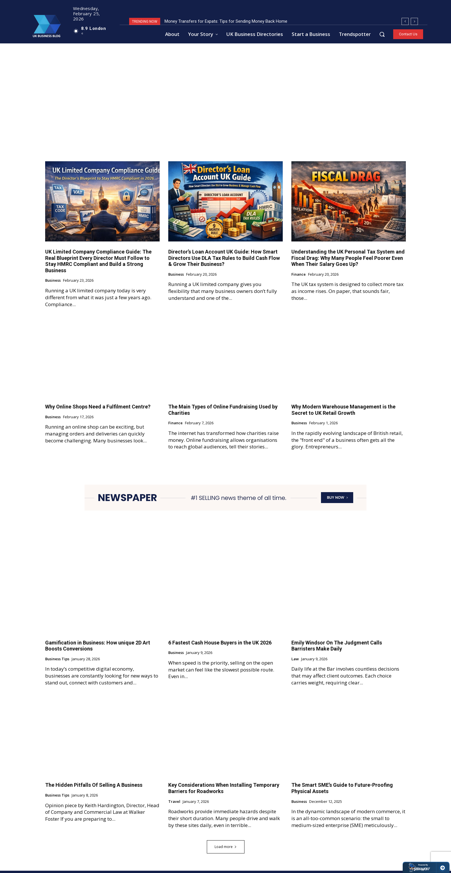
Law (295, 661)
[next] (414, 21)
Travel (174, 804)
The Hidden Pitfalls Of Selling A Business (93, 787)
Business (53, 283)
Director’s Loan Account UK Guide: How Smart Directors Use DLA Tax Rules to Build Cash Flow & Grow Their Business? (224, 260)
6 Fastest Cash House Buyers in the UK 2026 (220, 645)
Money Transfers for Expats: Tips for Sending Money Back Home (226, 21)
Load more (226, 849)
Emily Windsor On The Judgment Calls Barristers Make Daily (336, 648)
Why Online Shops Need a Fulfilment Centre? (97, 409)
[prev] (405, 21)
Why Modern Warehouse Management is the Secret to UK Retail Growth (343, 412)
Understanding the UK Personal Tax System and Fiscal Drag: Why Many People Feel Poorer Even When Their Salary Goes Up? (348, 260)
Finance (298, 277)
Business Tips (57, 661)
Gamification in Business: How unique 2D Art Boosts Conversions (97, 648)
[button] (382, 34)
